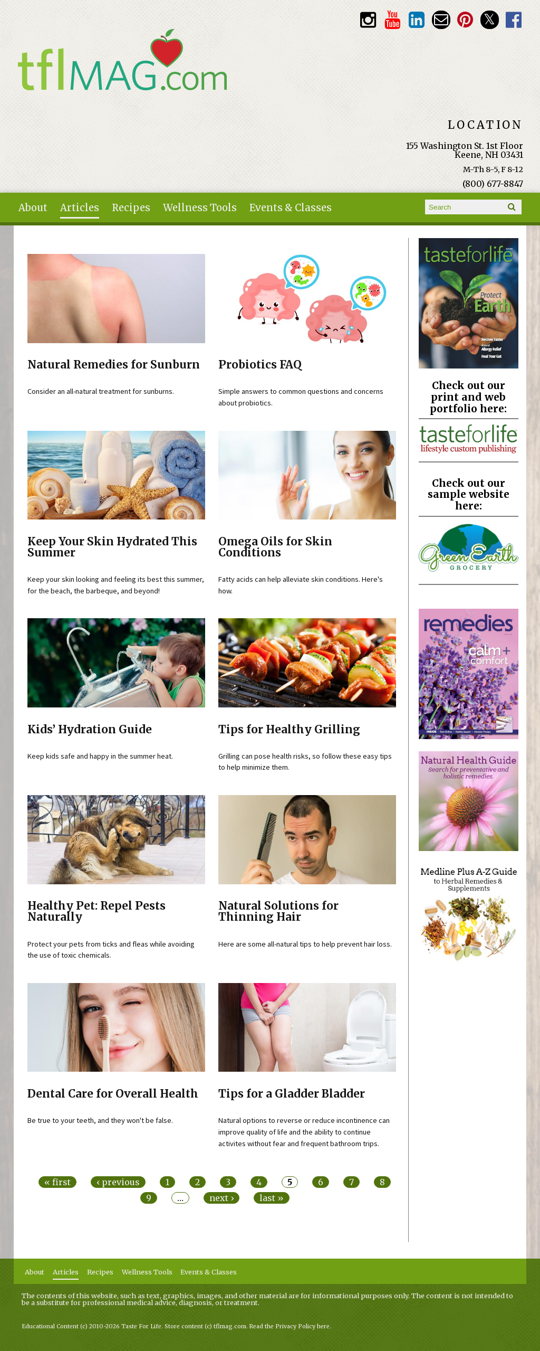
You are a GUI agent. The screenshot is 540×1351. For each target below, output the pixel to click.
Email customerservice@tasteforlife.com (441, 20)
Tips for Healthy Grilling (289, 729)
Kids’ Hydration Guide (89, 729)
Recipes (131, 208)
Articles (79, 208)
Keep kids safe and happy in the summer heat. (100, 756)
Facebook (514, 20)
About (32, 208)
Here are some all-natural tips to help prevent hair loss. (305, 944)
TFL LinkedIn (416, 20)
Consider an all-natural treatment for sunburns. (100, 391)
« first (57, 1182)
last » (271, 1198)
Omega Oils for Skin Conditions (275, 547)
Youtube (392, 20)
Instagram (368, 20)
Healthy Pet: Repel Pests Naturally (96, 911)
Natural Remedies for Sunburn (113, 365)
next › (221, 1198)
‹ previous (118, 1182)
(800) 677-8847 (492, 183)
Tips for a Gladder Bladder (291, 1094)
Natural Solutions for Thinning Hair (278, 911)
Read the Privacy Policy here (289, 1326)
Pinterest (465, 20)
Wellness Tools (200, 208)
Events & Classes (290, 208)
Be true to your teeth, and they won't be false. (100, 1120)
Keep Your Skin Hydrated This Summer (112, 547)
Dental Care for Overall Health (112, 1094)
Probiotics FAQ (260, 365)
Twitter (489, 20)
